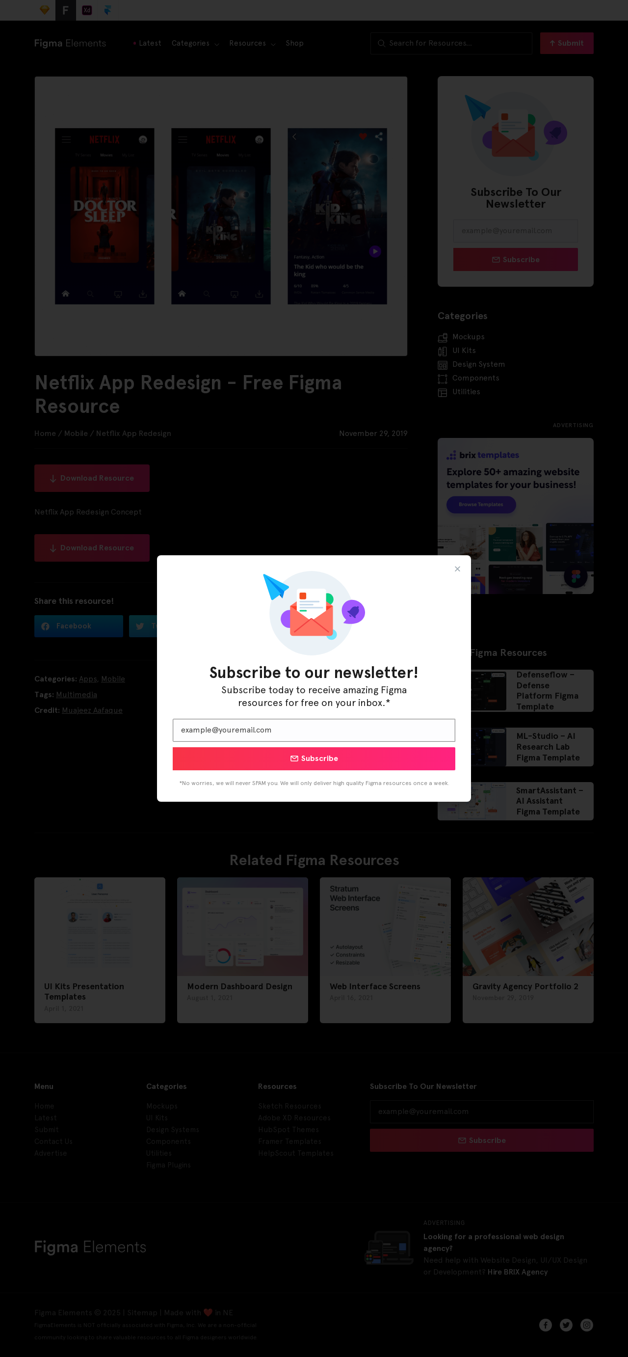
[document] (314, 678)
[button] (457, 568)
